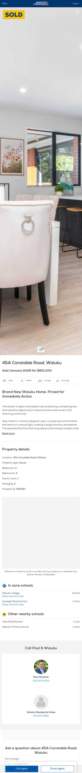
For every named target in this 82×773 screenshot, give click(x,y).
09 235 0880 (41, 716)
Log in (76, 4)
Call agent (22, 769)
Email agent (57, 769)
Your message (12, 759)
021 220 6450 (41, 681)
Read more (8, 434)
